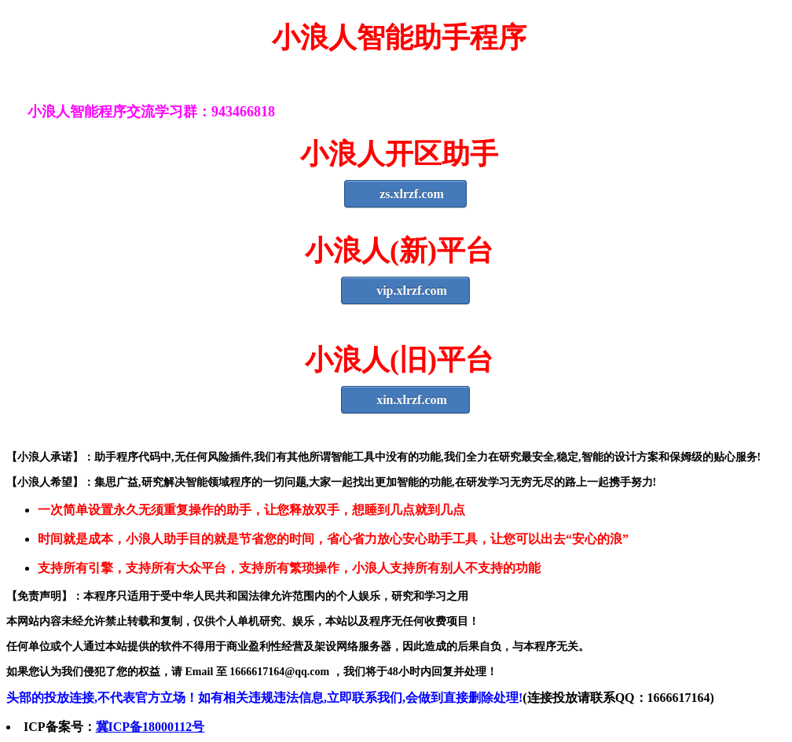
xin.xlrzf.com (405, 399)
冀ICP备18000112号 (150, 726)
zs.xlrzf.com (405, 193)
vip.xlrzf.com (405, 290)
